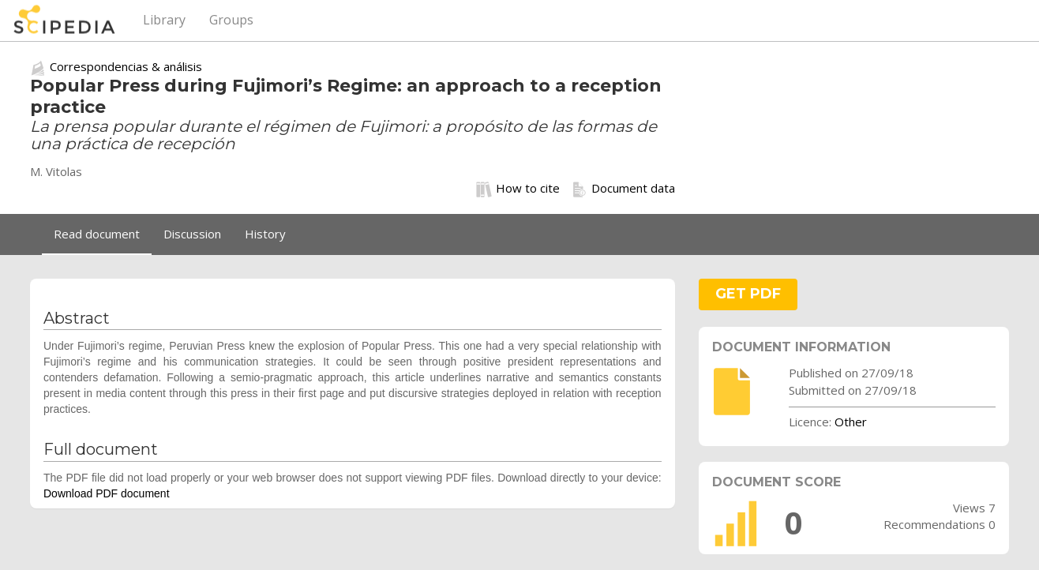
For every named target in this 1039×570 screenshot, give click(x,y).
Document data (623, 188)
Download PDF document (106, 493)
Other (851, 421)
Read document (97, 234)
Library (164, 19)
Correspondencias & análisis (126, 66)
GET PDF (748, 293)
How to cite (518, 188)
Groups (231, 19)
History (265, 234)
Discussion (192, 234)
